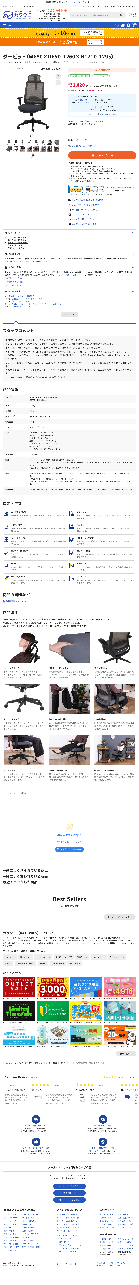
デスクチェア (9, 972)
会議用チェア (82, 972)
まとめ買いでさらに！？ (127, 1243)
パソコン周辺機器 (11, 1256)
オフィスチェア (10, 1237)
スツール (8, 979)
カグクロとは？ (78, 6)
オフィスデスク (10, 1230)
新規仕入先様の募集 (125, 1264)
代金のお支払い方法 (74, 276)
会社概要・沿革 (106, 1255)
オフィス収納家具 (29, 1237)
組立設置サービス (125, 1237)
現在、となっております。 (94, 122)
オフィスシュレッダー (31, 1260)
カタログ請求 (116, 6)
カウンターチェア (117, 972)
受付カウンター (28, 1240)
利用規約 (111, 1280)
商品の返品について (15, 287)
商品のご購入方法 (106, 1230)
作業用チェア (74, 979)
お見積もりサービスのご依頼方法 (87, 211)
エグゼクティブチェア (25, 979)
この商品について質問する (84, 147)
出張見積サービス (106, 1237)
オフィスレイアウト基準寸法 (70, 1264)
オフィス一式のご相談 (77, 2)
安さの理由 (90, 6)
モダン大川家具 (10, 1250)
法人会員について (129, 6)
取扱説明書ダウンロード (17, 610)
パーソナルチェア (43, 972)
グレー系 (27, 308)
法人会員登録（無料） (109, 115)
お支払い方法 (123, 1230)
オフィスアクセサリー (31, 1253)
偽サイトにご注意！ (125, 1261)
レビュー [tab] (13, 802)
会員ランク (89, 103)
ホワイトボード (28, 1243)
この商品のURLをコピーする (85, 221)
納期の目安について (107, 1234)
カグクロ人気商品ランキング (68, 1243)
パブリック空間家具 (30, 1250)
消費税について (111, 86)
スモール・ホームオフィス (51, 306)
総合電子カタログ (106, 1258)
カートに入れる (102, 157)
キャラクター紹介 (106, 1261)
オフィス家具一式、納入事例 (68, 1240)
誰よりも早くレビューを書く (69, 858)
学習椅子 (43, 979)
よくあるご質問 (106, 1240)
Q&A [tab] (23, 802)
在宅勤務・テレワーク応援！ (68, 1230)
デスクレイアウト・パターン (70, 1261)
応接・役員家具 (28, 1247)
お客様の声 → (34, 1093)
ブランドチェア (58, 979)
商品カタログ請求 (125, 1258)
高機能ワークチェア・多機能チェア (49, 62)
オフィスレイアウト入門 (68, 1251)
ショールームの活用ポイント (68, 1237)
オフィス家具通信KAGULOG (68, 1247)
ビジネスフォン (28, 1256)
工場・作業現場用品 (12, 1253)
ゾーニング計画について (68, 1254)
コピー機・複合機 (11, 1260)
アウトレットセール (12, 1266)
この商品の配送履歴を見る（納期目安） (90, 201)
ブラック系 (17, 308)
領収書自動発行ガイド (108, 1243)
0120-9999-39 (57, 10)
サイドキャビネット (30, 1234)
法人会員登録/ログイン (82, 100)
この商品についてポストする (85, 226)
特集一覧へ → (126, 1069)
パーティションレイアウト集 (68, 1234)
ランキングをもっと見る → (119, 926)
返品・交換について (125, 1234)
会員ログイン (91, 115)
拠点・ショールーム (125, 1255)
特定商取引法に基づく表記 (100, 1280)
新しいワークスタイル (67, 1267)
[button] (131, 1093)
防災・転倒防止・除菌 (31, 1263)
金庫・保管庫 (9, 1247)
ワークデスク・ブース (31, 1230)
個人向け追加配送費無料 (80, 76)
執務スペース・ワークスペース (25, 306)
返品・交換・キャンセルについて (87, 206)
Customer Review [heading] (16, 1092)
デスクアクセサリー (11, 1234)
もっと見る (69, 316)
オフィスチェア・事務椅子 (21, 62)
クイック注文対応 (101, 76)
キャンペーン (100, 107)
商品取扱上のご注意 (125, 1240)
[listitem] (25, 1109)
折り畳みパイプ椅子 (63, 972)
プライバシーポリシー (122, 1280)
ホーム (5, 62)
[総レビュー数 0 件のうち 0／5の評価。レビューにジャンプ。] (13, 68)
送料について (25, 263)
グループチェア (99, 972)
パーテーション (10, 1240)
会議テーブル (9, 1243)
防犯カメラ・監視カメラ (13, 1263)
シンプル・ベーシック (21, 303)
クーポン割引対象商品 (101, 70)
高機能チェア (25, 972)
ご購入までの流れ (14, 280)
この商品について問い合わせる (86, 216)
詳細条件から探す (132, 15)
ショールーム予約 (103, 6)
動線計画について (66, 1258)
